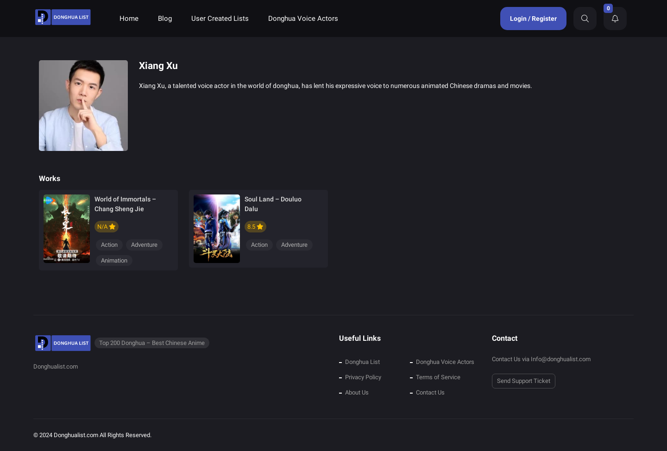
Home (129, 18)
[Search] (585, 18)
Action (109, 244)
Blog (165, 18)
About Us (357, 392)
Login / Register (533, 18)
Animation (114, 260)
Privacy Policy (363, 377)
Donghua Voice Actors (303, 18)
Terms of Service (438, 377)
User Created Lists (220, 18)
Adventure (144, 244)
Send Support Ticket (523, 380)
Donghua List (362, 361)
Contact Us (430, 392)
